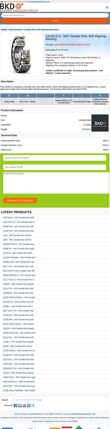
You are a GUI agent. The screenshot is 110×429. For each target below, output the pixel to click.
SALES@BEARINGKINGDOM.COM (81, 414)
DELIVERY (49, 414)
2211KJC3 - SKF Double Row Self (18, 337)
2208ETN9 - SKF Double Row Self (18, 226)
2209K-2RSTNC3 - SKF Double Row (19, 275)
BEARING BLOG (37, 414)
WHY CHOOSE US (22, 414)
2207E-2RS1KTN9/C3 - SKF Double (19, 297)
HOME (4, 29)
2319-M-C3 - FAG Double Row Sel (18, 302)
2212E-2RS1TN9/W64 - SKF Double (19, 390)
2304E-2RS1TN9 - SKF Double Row (19, 333)
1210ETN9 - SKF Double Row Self (18, 231)
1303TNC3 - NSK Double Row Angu (19, 386)
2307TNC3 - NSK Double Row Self (18, 217)
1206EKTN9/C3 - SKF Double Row (18, 244)
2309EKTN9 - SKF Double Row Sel (18, 262)
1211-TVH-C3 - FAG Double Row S (18, 280)
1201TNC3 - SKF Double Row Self (18, 359)
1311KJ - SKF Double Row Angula (18, 373)
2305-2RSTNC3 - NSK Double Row (19, 382)
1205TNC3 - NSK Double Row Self (18, 364)
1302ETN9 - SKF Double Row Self (18, 319)
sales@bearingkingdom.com (39, 2)
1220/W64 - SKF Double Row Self (18, 293)
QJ (40, 400)
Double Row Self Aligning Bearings (41, 29)
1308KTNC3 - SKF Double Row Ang (19, 377)
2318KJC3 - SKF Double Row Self (18, 315)
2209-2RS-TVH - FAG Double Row (18, 368)
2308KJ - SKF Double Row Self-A (18, 306)
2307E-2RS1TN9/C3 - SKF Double (18, 324)
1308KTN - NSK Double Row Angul (18, 248)
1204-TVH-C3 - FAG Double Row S (18, 222)
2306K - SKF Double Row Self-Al (17, 346)
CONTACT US (60, 414)
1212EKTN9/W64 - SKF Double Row (19, 257)
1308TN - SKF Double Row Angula (18, 284)
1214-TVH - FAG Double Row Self (18, 288)
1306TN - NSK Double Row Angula (18, 328)
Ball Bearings (15, 29)
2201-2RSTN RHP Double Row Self (19, 271)
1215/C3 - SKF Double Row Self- (17, 253)
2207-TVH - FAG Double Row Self (18, 266)
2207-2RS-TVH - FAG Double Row (18, 311)
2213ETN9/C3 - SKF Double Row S (19, 350)
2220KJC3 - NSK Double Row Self (18, 355)
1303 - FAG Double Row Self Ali (17, 240)
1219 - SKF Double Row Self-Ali (17, 235)
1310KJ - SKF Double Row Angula (18, 342)
